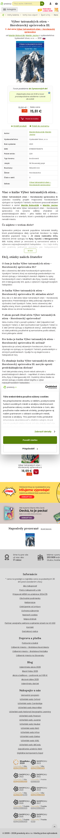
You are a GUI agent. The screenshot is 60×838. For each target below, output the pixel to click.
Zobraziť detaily (43, 431)
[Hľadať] (42, 3)
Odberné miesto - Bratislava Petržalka (30, 651)
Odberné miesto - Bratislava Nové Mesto (30, 647)
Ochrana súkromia (30, 610)
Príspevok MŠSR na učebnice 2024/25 (30, 594)
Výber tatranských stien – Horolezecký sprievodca (40, 183)
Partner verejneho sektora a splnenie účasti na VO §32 (30, 623)
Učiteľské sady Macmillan (30, 707)
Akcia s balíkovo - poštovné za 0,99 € (30, 675)
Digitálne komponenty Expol (30, 753)
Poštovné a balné (30, 643)
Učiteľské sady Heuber (30, 724)
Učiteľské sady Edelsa (30, 736)
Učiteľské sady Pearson (30, 715)
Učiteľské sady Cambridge (30, 703)
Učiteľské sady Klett (30, 728)
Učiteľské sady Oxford (30, 699)
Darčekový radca (30, 631)
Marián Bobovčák (17, 35)
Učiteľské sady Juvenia (30, 720)
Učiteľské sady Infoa (30, 732)
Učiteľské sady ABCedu (30, 744)
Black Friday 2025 (30, 671)
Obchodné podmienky (30, 598)
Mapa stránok (30, 619)
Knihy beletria (13, 15)
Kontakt (30, 627)
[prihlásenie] (51, 4)
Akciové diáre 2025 (30, 679)
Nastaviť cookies (30, 615)
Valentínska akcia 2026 (30, 667)
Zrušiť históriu (46, 529)
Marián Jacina (32, 35)
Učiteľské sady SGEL (30, 740)
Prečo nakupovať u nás (30, 590)
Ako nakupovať (30, 586)
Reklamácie (30, 602)
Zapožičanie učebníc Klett (30, 749)
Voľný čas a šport (30, 15)
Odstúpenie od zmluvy (30, 606)
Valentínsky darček (30, 683)
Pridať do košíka (32, 119)
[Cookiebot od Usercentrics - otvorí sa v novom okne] (45, 387)
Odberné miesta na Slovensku (30, 655)
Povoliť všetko (30, 440)
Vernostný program (30, 695)
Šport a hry (45, 15)
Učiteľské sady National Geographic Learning (30, 711)
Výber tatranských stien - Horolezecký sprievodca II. (30, 466)
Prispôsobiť (30, 448)
